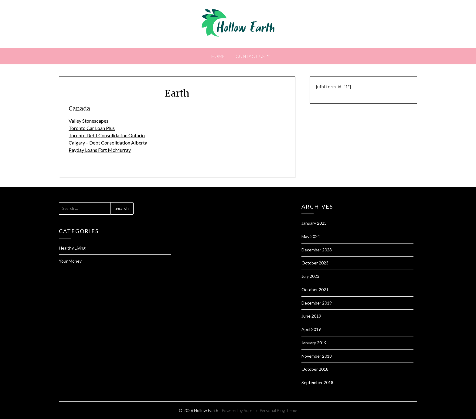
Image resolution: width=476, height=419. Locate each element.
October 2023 (314, 262)
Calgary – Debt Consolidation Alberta (108, 142)
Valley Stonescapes (88, 121)
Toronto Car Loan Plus (92, 128)
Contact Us (250, 56)
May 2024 (310, 236)
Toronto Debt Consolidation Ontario (107, 135)
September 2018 (317, 382)
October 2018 (314, 369)
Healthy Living (72, 247)
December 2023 (316, 249)
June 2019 (311, 316)
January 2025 (314, 223)
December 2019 (316, 302)
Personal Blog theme (278, 410)
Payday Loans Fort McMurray (100, 150)
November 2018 (316, 356)
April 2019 (311, 329)
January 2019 (314, 342)
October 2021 (314, 289)
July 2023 (310, 276)
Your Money (70, 261)
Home (218, 56)
